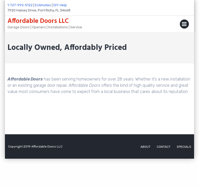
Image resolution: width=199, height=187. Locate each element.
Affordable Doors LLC (38, 21)
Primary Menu (184, 25)
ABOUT (145, 147)
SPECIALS (184, 147)
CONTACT (163, 147)
